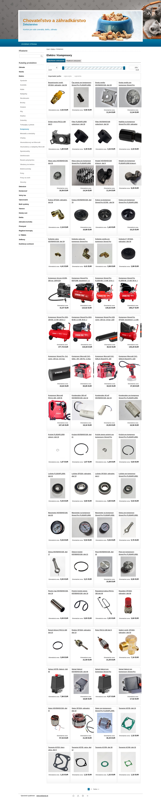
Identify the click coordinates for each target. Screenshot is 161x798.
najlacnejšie (68, 76)
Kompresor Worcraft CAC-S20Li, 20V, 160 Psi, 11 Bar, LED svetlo (81, 358)
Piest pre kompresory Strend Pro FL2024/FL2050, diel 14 (128, 554)
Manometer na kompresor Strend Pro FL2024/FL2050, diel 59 (81, 515)
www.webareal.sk (42, 796)
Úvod (48, 49)
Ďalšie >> (96, 789)
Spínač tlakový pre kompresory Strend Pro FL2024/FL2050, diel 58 (127, 671)
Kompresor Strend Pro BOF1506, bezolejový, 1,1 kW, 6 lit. (81, 280)
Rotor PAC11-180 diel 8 (103, 630)
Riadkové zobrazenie (74, 61)
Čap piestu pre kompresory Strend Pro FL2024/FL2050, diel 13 (81, 85)
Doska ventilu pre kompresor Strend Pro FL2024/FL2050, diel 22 (127, 85)
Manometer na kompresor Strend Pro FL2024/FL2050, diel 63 (105, 515)
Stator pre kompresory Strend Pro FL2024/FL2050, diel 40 (105, 710)
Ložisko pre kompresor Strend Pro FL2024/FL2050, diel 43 (128, 476)
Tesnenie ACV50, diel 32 (127, 747)
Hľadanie (23, 51)
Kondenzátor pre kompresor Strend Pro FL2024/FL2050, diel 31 (129, 398)
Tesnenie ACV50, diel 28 (103, 747)
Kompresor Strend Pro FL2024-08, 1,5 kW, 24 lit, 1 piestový (104, 280)
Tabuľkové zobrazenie (55, 61)
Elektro (53, 49)
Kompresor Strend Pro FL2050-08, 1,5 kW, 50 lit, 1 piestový (128, 280)
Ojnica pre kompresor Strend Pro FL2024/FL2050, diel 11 (128, 515)
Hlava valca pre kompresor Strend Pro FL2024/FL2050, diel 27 (81, 163)
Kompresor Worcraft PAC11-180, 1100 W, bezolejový (55, 398)
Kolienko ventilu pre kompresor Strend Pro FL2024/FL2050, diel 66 (103, 241)
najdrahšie (77, 76)
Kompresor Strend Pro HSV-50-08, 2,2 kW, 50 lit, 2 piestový (82, 319)
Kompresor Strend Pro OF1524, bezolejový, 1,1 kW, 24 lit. (129, 319)
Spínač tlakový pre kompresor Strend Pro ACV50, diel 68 (103, 671)
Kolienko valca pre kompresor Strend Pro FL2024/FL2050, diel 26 (80, 241)
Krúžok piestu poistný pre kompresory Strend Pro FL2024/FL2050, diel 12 (104, 437)
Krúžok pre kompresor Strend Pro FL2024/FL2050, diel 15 (128, 437)
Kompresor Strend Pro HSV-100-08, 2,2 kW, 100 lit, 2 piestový (58, 319)
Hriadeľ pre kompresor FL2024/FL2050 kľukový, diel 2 (127, 163)
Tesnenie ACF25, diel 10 (127, 708)
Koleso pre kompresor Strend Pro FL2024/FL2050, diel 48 (128, 202)
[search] (41, 56)
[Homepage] (29, 44)
